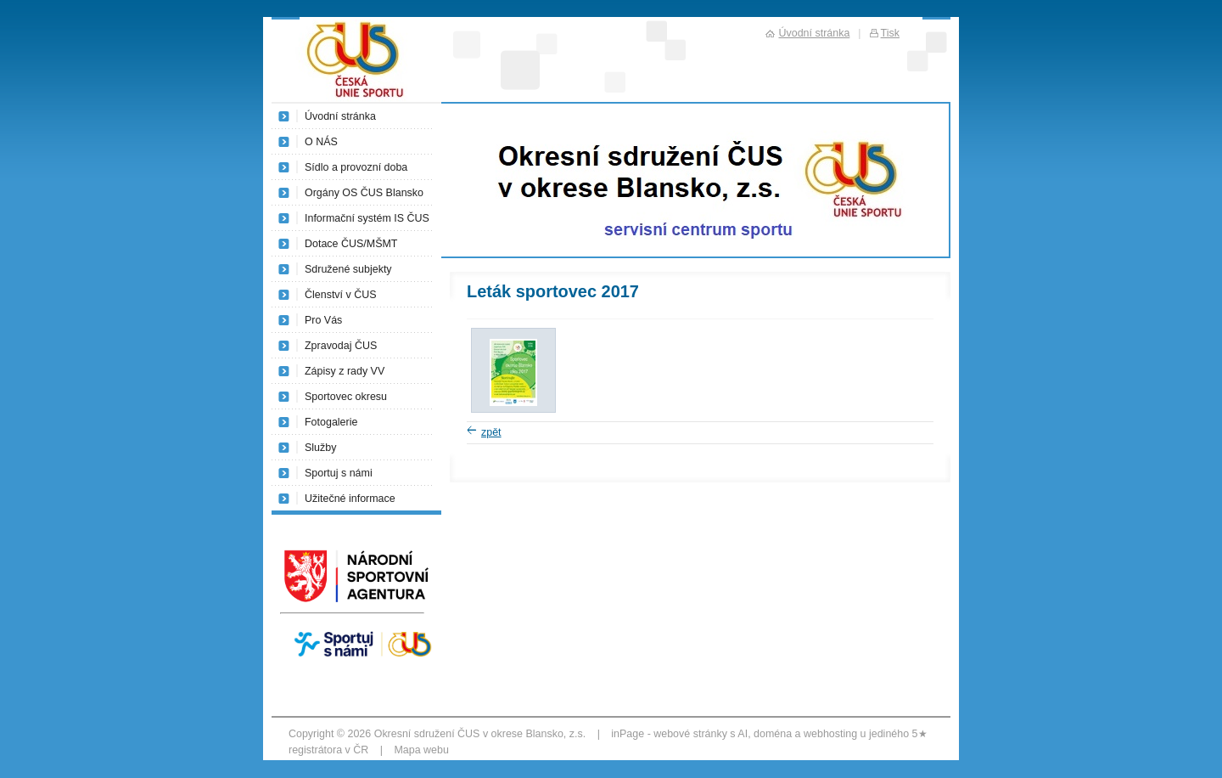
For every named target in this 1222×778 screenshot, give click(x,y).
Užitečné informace (350, 499)
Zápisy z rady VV (344, 371)
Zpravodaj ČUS (341, 346)
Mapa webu (421, 750)
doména (773, 734)
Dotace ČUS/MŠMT (351, 244)
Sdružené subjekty (348, 269)
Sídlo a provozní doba (356, 167)
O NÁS (321, 142)
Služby (320, 448)
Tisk (890, 33)
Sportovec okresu (346, 397)
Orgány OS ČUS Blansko (364, 193)
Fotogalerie (331, 422)
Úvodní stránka (340, 116)
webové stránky (690, 734)
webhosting (830, 734)
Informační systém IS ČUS (367, 218)
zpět (491, 432)
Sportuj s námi (339, 473)
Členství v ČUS (341, 295)
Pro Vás (323, 320)
